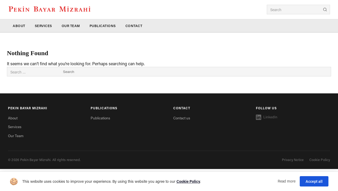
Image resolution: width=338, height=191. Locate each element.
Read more (286, 181)
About (19, 26)
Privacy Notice (293, 160)
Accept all (314, 181)
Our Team (71, 26)
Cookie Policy (319, 160)
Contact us (181, 118)
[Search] (325, 9)
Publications (103, 26)
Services (43, 26)
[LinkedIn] (293, 117)
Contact (133, 26)
